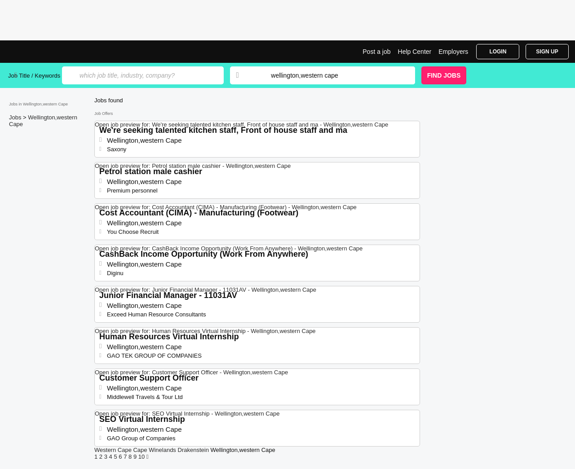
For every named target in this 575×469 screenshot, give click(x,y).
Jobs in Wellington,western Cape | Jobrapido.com (41, 51)
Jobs (16, 117)
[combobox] (334, 75)
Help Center (415, 51)
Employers (453, 51)
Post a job (376, 51)
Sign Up (547, 51)
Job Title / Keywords (34, 75)
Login (497, 51)
